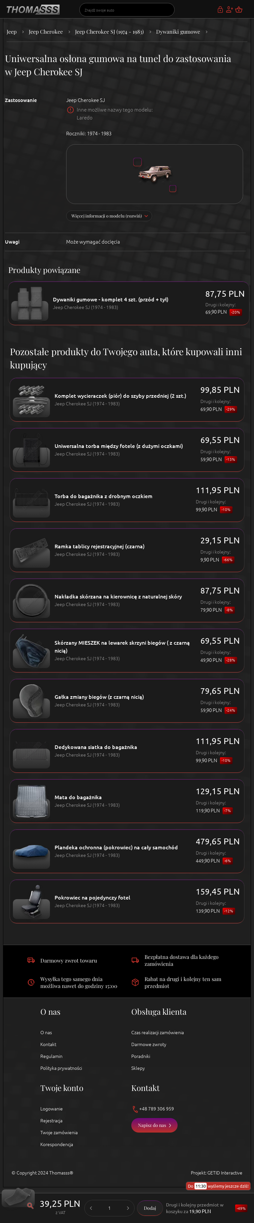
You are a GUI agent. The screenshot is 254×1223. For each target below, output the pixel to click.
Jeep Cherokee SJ (85, 100)
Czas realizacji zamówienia (157, 1032)
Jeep (12, 31)
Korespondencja (56, 1144)
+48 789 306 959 (152, 1109)
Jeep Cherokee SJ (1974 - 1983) (109, 31)
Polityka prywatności (61, 1068)
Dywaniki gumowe (178, 31)
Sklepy (138, 1068)
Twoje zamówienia (59, 1132)
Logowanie (51, 1108)
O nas (46, 1032)
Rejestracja (51, 1120)
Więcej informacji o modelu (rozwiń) (106, 216)
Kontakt (48, 1044)
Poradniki (140, 1056)
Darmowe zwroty (148, 1044)
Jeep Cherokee (46, 31)
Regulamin (51, 1056)
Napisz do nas (152, 1125)
